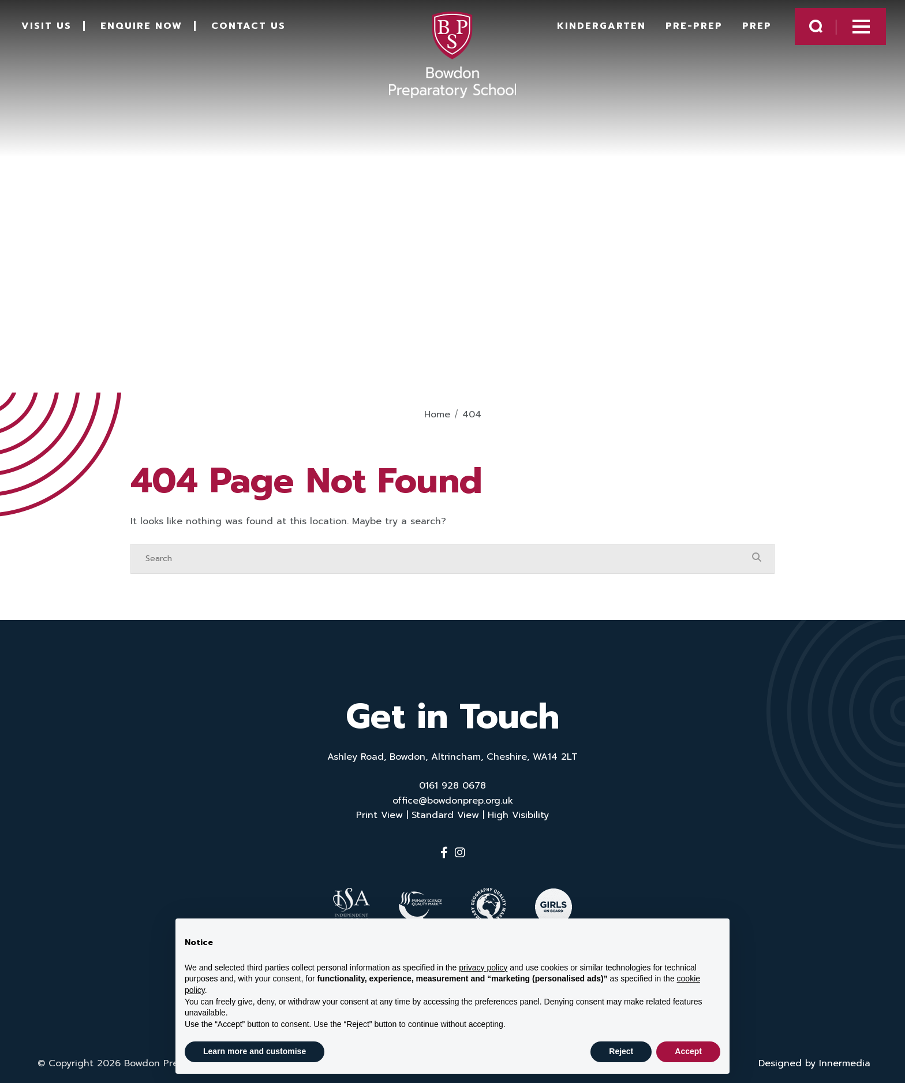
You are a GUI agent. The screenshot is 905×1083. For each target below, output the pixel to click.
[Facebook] (444, 852)
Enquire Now (149, 30)
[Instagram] (460, 852)
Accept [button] (688, 1051)
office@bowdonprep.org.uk (452, 801)
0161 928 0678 (452, 786)
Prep (746, 30)
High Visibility (518, 815)
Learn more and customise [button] (254, 1051)
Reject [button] (621, 1051)
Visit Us (54, 30)
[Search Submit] (805, 30)
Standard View (445, 815)
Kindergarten (591, 30)
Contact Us (256, 30)
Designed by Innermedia (814, 1058)
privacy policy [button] (483, 967)
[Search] (441, 558)
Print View (379, 815)
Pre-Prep (683, 30)
